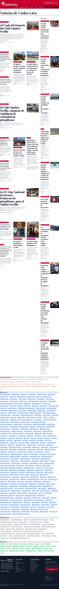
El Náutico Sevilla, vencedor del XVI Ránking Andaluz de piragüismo (19, 68)
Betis (32, 7)
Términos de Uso (33, 568)
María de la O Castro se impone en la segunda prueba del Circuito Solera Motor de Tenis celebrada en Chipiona (6, 251)
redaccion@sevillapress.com (13, 585)
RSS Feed (17, 571)
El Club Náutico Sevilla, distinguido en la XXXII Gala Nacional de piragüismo (45, 31)
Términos (52, 584)
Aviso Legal (32, 569)
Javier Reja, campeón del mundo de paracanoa (44, 203)
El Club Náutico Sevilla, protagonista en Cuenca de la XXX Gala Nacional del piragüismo (45, 314)
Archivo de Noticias (19, 569)
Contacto (32, 571)
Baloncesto (41, 7)
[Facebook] (1, 571)
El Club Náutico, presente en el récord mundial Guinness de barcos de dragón (5, 167)
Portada (17, 7)
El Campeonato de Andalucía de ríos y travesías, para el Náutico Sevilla (5, 227)
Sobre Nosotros (33, 561)
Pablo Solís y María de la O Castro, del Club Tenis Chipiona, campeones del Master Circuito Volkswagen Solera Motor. (32, 147)
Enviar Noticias (48, 579)
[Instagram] (5, 571)
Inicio (1, 9)
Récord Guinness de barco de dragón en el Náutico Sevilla (19, 153)
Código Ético (32, 563)
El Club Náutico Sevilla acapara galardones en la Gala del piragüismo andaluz (6, 58)
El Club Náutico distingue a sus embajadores (32, 243)
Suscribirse (51, 569)
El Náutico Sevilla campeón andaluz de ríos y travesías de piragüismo (6, 81)
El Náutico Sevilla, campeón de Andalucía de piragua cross (5, 142)
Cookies (47, 584)
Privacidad (43, 584)
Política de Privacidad (34, 564)
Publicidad (47, 576)
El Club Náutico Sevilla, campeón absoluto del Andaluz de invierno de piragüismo (45, 172)
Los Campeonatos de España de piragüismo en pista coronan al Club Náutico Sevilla (45, 236)
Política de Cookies (34, 566)
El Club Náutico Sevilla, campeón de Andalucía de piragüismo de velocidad (45, 105)
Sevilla (35, 7)
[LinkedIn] (7, 571)
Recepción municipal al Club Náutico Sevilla (18, 244)
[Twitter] (3, 571)
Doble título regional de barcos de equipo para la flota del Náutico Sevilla (45, 137)
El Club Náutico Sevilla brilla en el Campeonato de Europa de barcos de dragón (32, 69)
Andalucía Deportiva (25, 7)
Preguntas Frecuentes (49, 578)
